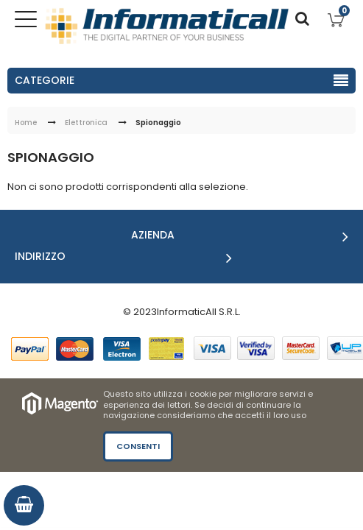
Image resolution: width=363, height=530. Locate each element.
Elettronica (86, 122)
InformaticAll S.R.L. (199, 312)
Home (26, 122)
